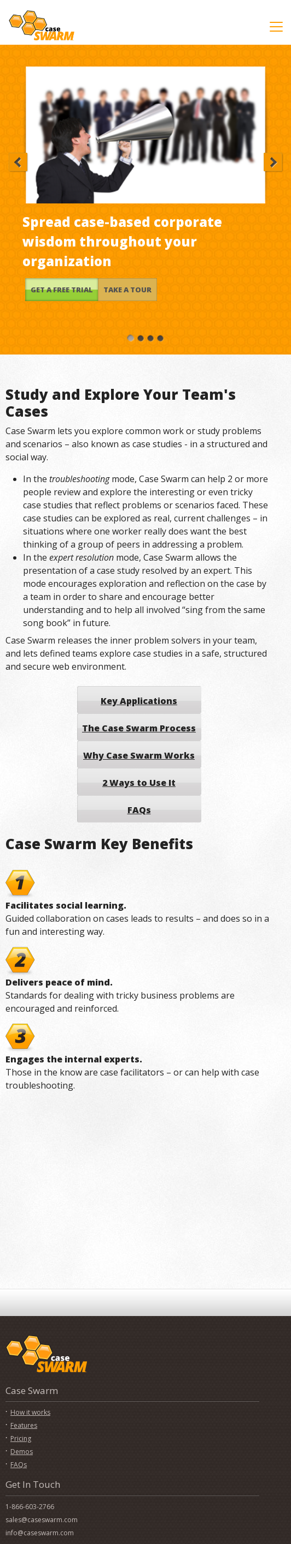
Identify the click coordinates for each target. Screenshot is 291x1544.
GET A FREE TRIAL (62, 290)
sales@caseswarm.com (41, 1519)
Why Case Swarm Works (139, 755)
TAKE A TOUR (127, 290)
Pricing (20, 1438)
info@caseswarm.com (39, 1532)
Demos (21, 1451)
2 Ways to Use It (139, 783)
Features (23, 1425)
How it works (30, 1412)
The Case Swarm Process (139, 728)
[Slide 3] (150, 338)
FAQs (139, 810)
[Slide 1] (131, 338)
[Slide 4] (160, 338)
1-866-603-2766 (29, 1506)
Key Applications (139, 701)
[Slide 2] (141, 338)
